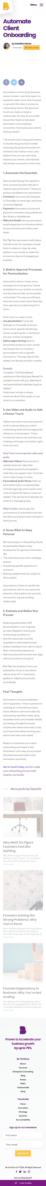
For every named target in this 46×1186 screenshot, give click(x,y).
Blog (23, 1076)
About (23, 1064)
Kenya (23, 1080)
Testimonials (23, 1088)
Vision (23, 1104)
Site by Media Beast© (23, 1178)
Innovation (23, 1108)
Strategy (23, 1112)
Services (23, 1068)
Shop (23, 1092)
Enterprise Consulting (23, 1072)
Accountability (23, 1120)
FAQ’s (23, 1084)
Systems (23, 1116)
